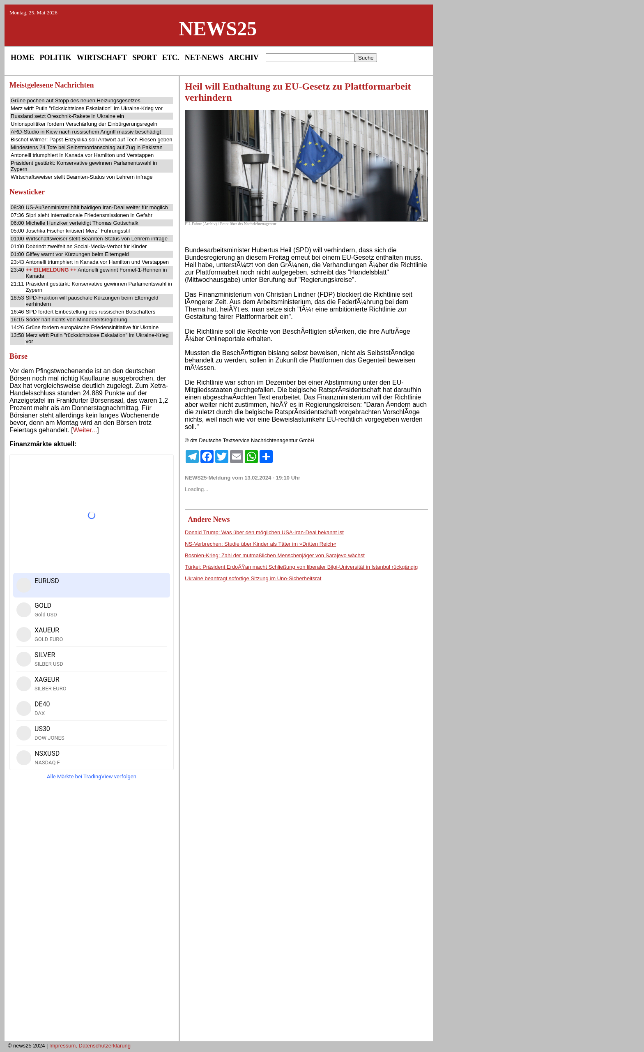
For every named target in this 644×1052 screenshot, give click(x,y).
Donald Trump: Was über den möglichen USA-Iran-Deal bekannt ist (264, 532)
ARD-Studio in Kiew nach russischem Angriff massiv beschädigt (86, 132)
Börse (18, 356)
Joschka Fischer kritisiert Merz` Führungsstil (78, 231)
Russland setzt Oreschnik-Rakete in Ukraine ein (67, 116)
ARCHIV (244, 57)
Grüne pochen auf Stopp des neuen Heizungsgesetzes (75, 100)
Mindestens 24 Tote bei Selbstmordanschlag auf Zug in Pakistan (87, 147)
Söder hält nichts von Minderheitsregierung (76, 319)
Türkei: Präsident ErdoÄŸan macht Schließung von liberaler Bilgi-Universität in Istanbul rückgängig (301, 567)
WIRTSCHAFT (102, 57)
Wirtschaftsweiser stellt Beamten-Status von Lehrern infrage (81, 177)
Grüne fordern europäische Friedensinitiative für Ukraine (92, 327)
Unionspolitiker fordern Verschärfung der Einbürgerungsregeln (84, 124)
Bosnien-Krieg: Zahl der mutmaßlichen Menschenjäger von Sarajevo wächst (275, 555)
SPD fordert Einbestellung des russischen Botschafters (91, 312)
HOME (22, 57)
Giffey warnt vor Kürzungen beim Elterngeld (77, 254)
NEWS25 (218, 28)
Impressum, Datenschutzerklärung (90, 1046)
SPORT (144, 57)
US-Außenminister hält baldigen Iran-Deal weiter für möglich (97, 207)
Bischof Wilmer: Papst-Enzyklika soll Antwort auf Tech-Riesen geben (91, 139)
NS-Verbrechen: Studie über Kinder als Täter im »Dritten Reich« (260, 544)
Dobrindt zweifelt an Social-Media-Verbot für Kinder (86, 246)
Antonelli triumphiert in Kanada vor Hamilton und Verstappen (82, 155)
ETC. (170, 57)
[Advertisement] (91, 913)
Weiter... (85, 430)
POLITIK (55, 57)
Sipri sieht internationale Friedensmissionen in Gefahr (89, 215)
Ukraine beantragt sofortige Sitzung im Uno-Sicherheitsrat (253, 578)
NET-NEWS (204, 57)
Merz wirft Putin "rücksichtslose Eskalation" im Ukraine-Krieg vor (87, 108)
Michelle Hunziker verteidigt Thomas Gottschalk (82, 223)
